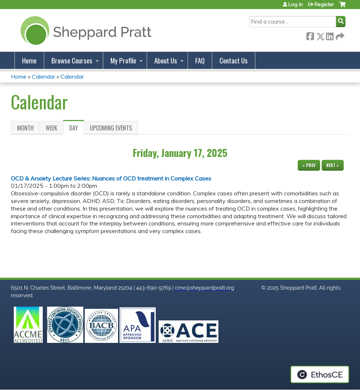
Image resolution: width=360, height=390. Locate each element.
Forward (339, 35)
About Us (165, 60)
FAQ (200, 60)
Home (29, 60)
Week (51, 128)
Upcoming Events (111, 128)
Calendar (43, 76)
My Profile (123, 60)
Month (25, 128)
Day (76, 129)
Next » (332, 165)
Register (324, 4)
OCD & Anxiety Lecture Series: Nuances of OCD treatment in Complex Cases (111, 178)
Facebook (310, 35)
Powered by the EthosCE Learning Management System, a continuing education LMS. (319, 374)
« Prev (308, 165)
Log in (295, 4)
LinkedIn (329, 35)
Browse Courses (71, 60)
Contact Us (233, 60)
